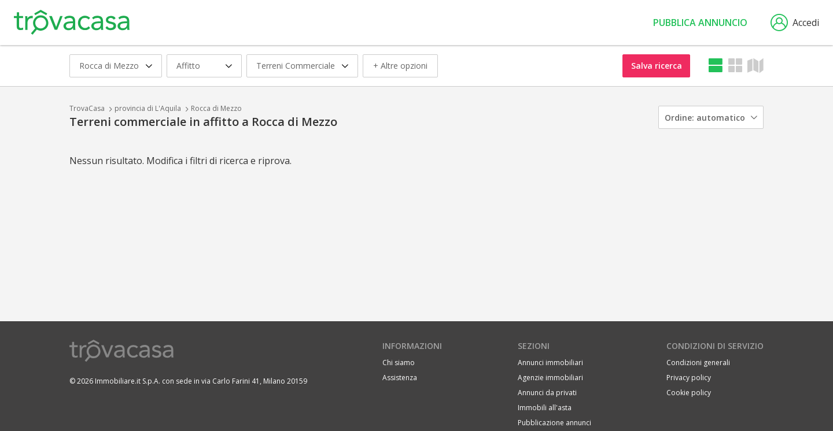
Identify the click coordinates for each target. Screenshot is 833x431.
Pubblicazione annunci (554, 423)
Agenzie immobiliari (550, 377)
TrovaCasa (87, 108)
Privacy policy (688, 377)
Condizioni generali (698, 362)
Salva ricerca (656, 65)
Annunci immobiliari (550, 362)
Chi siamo (398, 362)
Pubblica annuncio (700, 22)
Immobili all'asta (545, 408)
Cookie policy (688, 392)
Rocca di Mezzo (216, 108)
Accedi (795, 22)
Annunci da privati (547, 392)
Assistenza (399, 377)
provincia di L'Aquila (148, 108)
